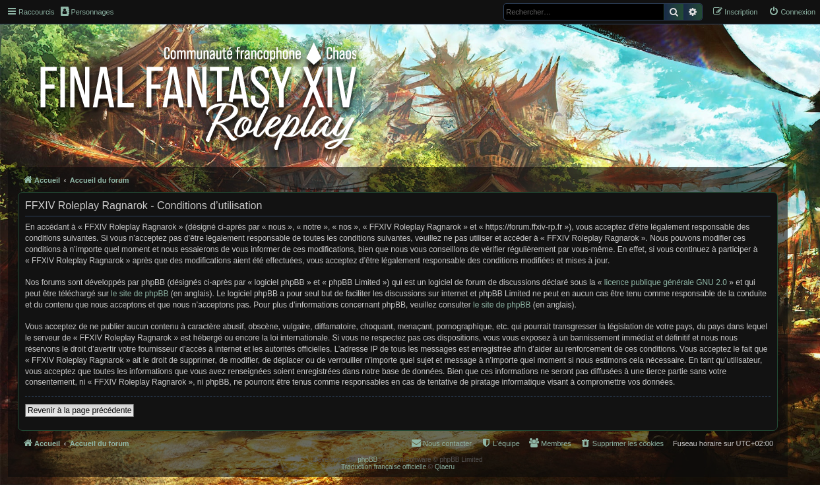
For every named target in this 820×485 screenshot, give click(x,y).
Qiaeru (445, 466)
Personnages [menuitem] (87, 11)
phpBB (367, 459)
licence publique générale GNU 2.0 (665, 282)
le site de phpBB (139, 293)
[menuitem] (792, 12)
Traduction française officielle (383, 466)
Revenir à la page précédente (79, 410)
